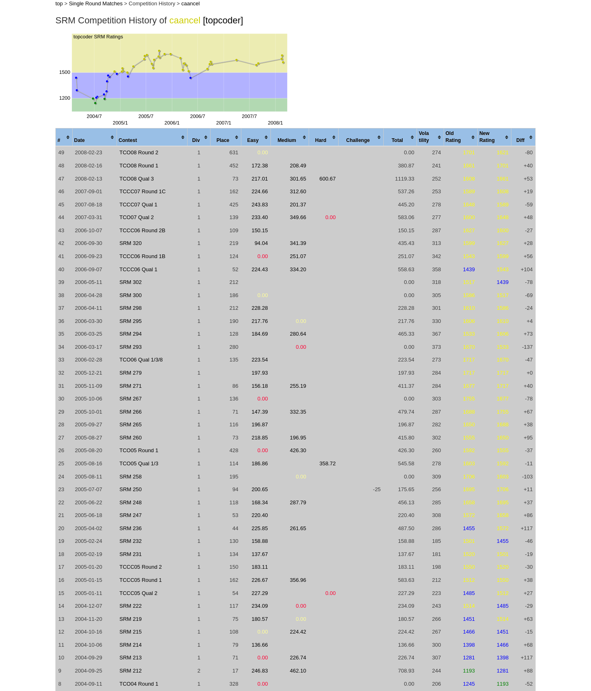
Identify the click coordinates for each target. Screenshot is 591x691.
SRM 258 (130, 477)
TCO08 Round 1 (138, 165)
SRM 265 (130, 424)
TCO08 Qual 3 (136, 179)
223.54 (260, 360)
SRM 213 (130, 657)
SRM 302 (130, 282)
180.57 (260, 619)
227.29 (260, 593)
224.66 (260, 191)
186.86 (260, 463)
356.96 (298, 580)
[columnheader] (64, 137)
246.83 (260, 671)
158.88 (260, 541)
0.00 (262, 152)
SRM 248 (130, 502)
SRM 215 (130, 632)
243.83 (260, 204)
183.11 (260, 567)
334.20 (298, 269)
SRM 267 (130, 399)
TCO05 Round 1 (138, 450)
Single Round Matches (96, 3)
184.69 (260, 334)
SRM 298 (130, 308)
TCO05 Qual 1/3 (138, 463)
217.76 (260, 321)
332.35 (298, 412)
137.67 (260, 554)
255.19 (298, 386)
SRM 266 (130, 412)
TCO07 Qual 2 (136, 217)
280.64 (298, 334)
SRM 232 (130, 541)
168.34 (260, 502)
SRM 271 (130, 386)
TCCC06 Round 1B (142, 256)
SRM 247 (130, 515)
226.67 (260, 580)
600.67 (327, 179)
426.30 (298, 450)
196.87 (260, 424)
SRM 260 (130, 438)
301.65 (298, 179)
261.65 (298, 528)
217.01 (260, 179)
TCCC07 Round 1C (142, 191)
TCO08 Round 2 (138, 152)
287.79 (298, 502)
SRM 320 (130, 243)
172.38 (260, 165)
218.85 (260, 438)
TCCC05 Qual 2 (138, 593)
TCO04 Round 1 (138, 684)
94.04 (261, 243)
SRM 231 (130, 554)
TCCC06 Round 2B (142, 230)
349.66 (298, 217)
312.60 (298, 191)
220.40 (260, 515)
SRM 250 (130, 489)
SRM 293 (130, 347)
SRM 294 (130, 334)
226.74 (298, 657)
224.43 (260, 269)
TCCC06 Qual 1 (138, 269)
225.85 (260, 528)
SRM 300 (130, 295)
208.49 (298, 165)
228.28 (260, 308)
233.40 (260, 217)
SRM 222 (130, 606)
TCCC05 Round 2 (140, 567)
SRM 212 (130, 671)
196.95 (298, 438)
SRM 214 (130, 645)
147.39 (260, 412)
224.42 (298, 632)
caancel (190, 3)
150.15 (260, 230)
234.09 (260, 606)
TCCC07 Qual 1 (138, 204)
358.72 (327, 463)
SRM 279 (130, 373)
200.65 (260, 489)
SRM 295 (130, 321)
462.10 (298, 671)
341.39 (298, 243)
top (59, 3)
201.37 (298, 204)
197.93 (260, 373)
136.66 (260, 645)
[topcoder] (223, 20)
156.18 (260, 386)
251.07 (298, 256)
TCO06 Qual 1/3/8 (141, 360)
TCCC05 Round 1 (140, 580)
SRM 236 (130, 528)
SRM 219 (130, 619)
